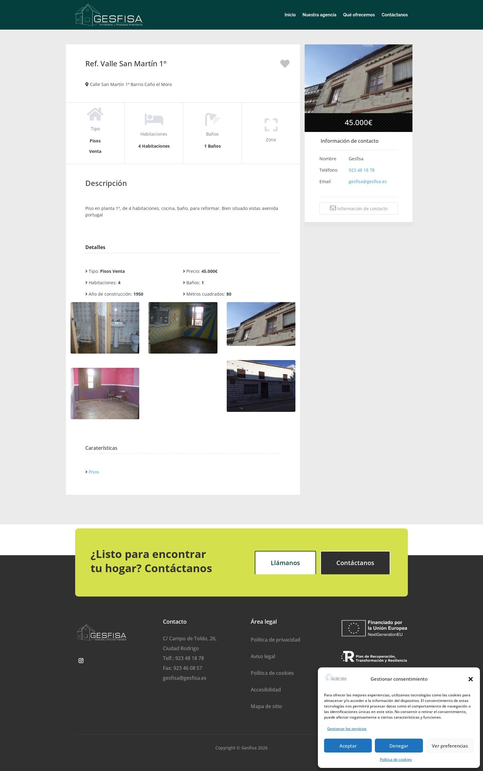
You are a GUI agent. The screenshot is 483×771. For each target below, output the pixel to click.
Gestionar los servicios (347, 728)
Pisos (94, 472)
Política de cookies (396, 759)
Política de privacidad (275, 639)
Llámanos (285, 563)
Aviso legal (263, 656)
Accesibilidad (266, 689)
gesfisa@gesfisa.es (368, 181)
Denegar (398, 746)
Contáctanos (395, 14)
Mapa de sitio (266, 706)
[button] (471, 679)
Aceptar (348, 746)
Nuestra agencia (319, 14)
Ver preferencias (450, 746)
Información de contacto (359, 208)
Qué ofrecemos (359, 14)
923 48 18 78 (362, 170)
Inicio (290, 14)
